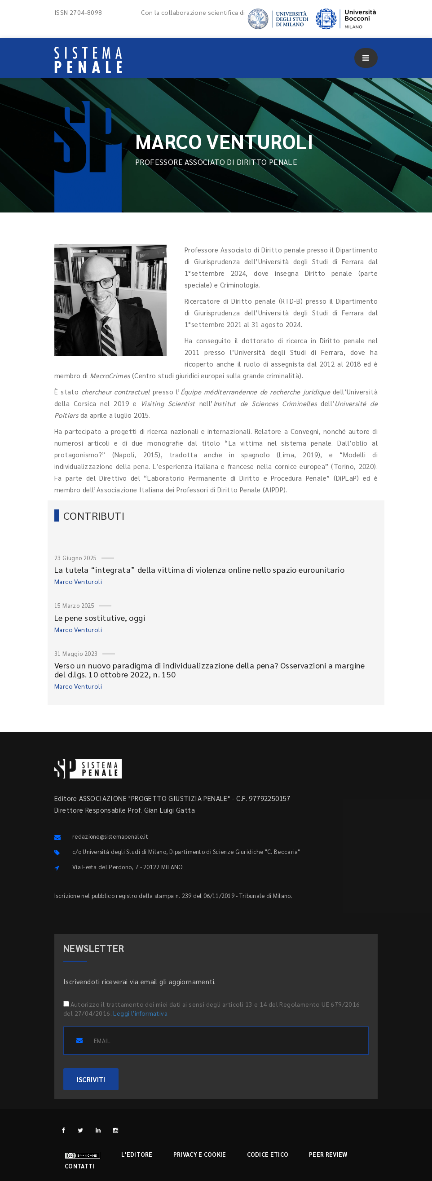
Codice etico (268, 1154)
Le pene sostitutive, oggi (99, 617)
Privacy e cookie (199, 1154)
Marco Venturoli (78, 581)
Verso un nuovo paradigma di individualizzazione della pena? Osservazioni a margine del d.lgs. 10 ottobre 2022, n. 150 (209, 669)
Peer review (328, 1154)
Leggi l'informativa (140, 1013)
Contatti (79, 1166)
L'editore (137, 1154)
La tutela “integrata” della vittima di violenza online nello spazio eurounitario (199, 569)
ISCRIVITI (91, 1079)
